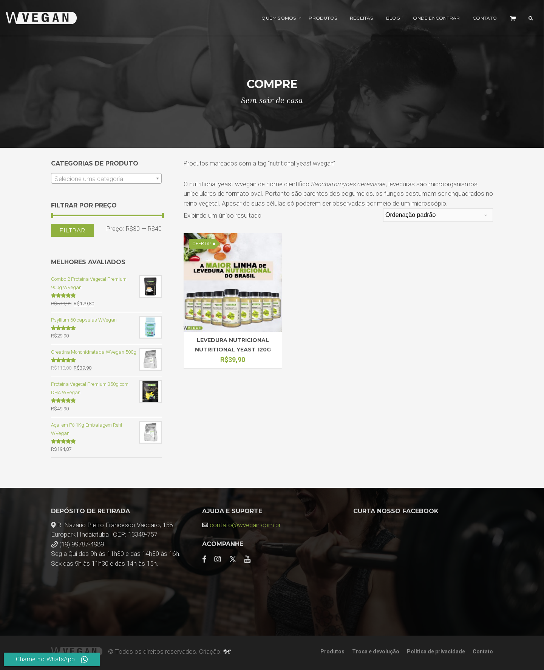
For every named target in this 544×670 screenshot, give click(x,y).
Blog (393, 18)
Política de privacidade (436, 651)
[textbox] (106, 178)
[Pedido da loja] (438, 215)
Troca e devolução (375, 651)
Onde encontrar (436, 18)
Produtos (323, 18)
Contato (485, 18)
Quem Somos (278, 18)
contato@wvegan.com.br (245, 525)
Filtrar (72, 230)
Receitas (361, 18)
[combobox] (106, 178)
